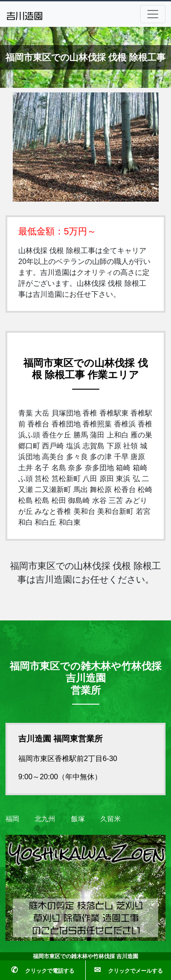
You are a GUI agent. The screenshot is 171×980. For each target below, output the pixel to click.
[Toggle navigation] (153, 14)
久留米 (110, 819)
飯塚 (78, 819)
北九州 (45, 819)
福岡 (12, 819)
